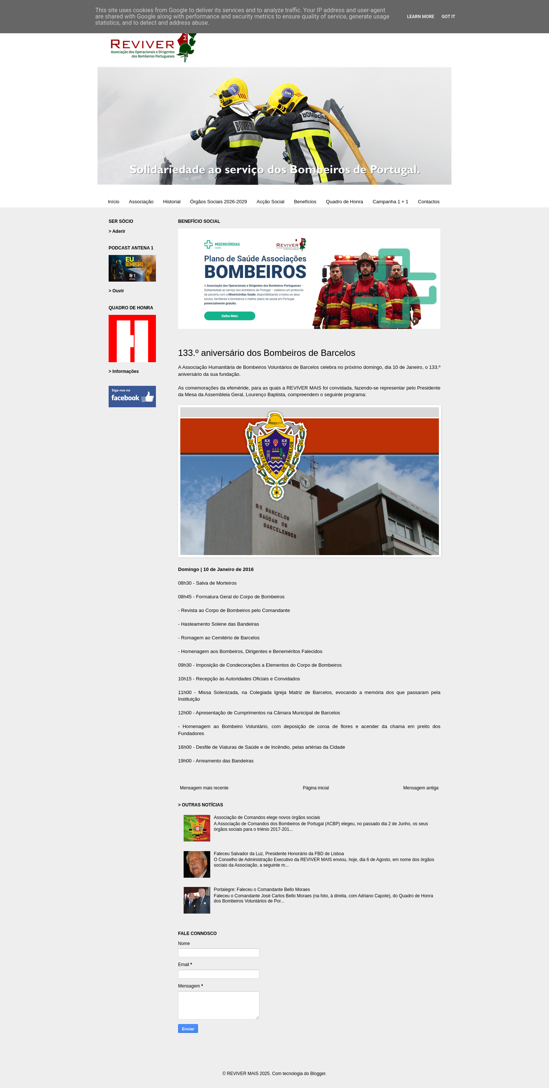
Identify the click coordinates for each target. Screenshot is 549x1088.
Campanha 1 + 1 (390, 201)
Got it (448, 16)
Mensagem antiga (421, 787)
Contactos (429, 201)
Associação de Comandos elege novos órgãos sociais (267, 817)
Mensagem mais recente (204, 787)
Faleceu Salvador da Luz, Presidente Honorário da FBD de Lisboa (279, 853)
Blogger (317, 1073)
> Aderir (117, 231)
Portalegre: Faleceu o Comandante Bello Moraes (262, 889)
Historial (172, 201)
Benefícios (305, 201)
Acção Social (270, 201)
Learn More (420, 16)
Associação (141, 201)
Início (113, 201)
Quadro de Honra (344, 201)
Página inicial (316, 787)
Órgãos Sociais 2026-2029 (218, 201)
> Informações (124, 371)
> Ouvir (116, 290)
